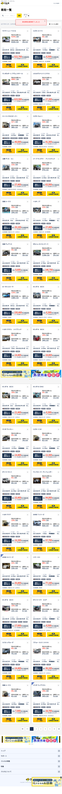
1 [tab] (29, 379)
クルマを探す (56, 3)
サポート (4, 756)
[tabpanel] (16, 373)
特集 (2, 766)
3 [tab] (34, 379)
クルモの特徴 (5, 761)
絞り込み (25, 16)
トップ (3, 751)
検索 (19, 16)
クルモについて (6, 771)
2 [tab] (32, 379)
